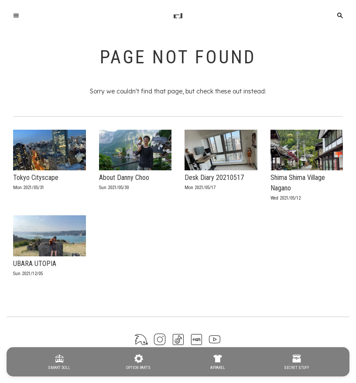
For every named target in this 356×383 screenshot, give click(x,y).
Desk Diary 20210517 (214, 177)
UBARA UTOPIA (34, 263)
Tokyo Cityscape (35, 177)
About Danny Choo (124, 177)
